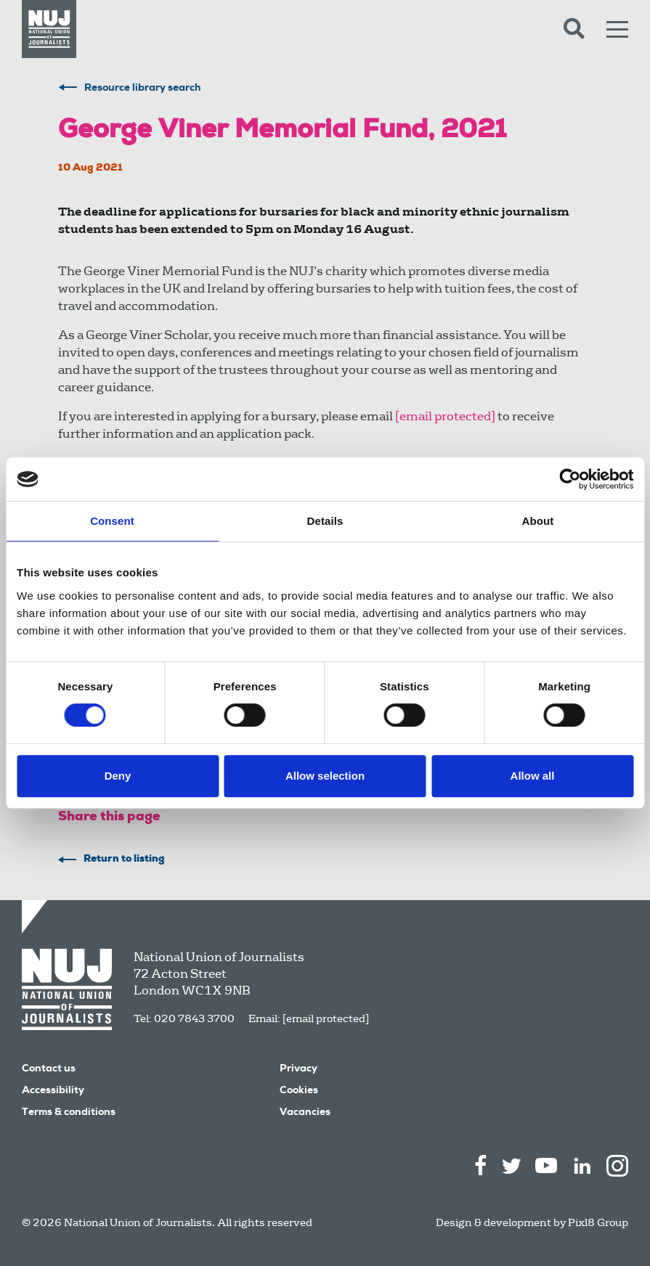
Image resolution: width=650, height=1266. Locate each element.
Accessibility (53, 1091)
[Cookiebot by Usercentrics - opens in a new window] (569, 479)
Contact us (49, 1069)
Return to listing (124, 859)
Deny (118, 775)
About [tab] (538, 521)
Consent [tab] (112, 521)
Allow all (533, 775)
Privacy (298, 1069)
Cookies (299, 1091)
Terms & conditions (68, 1113)
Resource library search (142, 88)
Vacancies (305, 1113)
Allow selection (325, 775)
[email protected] (326, 1018)
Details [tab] (325, 521)
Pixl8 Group (598, 1222)
